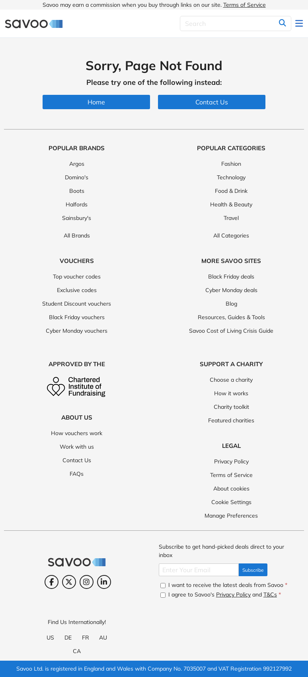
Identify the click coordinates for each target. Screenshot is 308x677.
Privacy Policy (231, 461)
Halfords (77, 204)
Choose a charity (231, 379)
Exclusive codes (77, 290)
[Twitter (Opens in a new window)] (69, 582)
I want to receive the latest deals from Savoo (223, 585)
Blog (231, 303)
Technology (231, 177)
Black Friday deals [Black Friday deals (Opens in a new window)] (231, 276)
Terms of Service (244, 4)
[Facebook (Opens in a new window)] (51, 582)
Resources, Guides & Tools (231, 317)
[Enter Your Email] (199, 569)
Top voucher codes (77, 276)
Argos (76, 163)
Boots (76, 190)
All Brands (77, 235)
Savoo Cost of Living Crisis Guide (231, 330)
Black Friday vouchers (77, 317)
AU (103, 637)
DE (68, 637)
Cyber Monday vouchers (76, 330)
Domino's (76, 177)
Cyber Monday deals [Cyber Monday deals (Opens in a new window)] (231, 290)
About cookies (231, 488)
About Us (76, 417)
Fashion (231, 163)
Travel (231, 218)
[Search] (235, 23)
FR (85, 637)
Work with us (77, 446)
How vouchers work (76, 433)
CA (77, 651)
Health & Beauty (231, 204)
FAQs (77, 473)
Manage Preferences (231, 515)
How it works (231, 393)
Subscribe (253, 570)
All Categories (231, 235)
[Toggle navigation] (299, 23)
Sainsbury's (76, 218)
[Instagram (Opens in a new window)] (87, 582)
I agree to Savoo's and (220, 594)
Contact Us (76, 460)
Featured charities (231, 420)
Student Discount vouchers (76, 303)
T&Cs (270, 594)
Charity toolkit (231, 406)
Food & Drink (231, 190)
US (50, 637)
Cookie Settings (231, 502)
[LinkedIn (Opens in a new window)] (104, 582)
